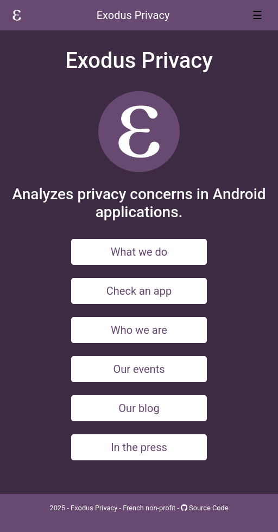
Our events (139, 369)
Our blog (138, 408)
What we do (139, 251)
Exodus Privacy (133, 15)
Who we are (139, 330)
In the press (139, 447)
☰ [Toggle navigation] (257, 15)
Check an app (139, 290)
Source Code (205, 508)
